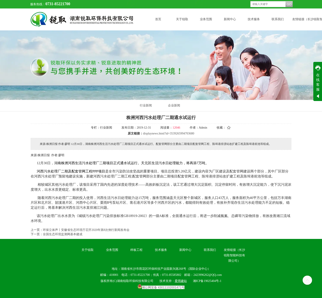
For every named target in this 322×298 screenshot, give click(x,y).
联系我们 (210, 250)
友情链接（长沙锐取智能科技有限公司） (234, 255)
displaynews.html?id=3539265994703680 (168, 133)
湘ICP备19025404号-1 (207, 281)
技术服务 (161, 250)
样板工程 (136, 250)
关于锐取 (87, 250)
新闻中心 (185, 250)
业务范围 (112, 250)
